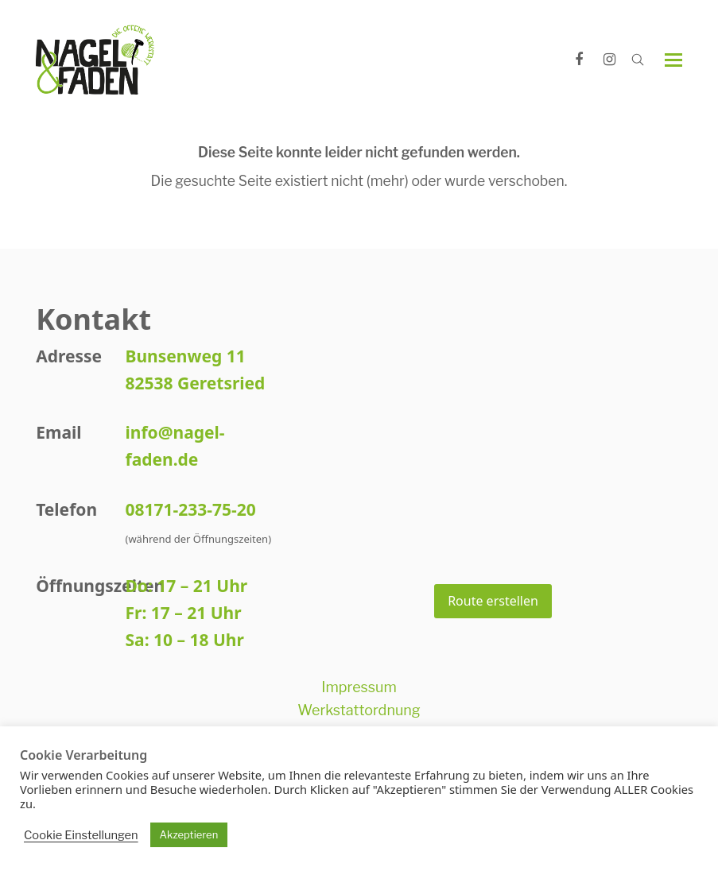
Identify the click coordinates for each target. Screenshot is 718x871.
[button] (673, 60)
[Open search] (638, 59)
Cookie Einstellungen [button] (81, 835)
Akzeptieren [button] (189, 834)
